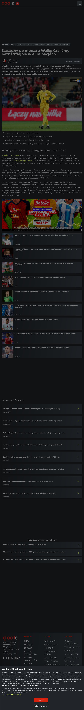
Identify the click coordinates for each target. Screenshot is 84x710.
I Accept (41, 700)
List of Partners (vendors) (11, 694)
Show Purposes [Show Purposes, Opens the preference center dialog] (41, 706)
